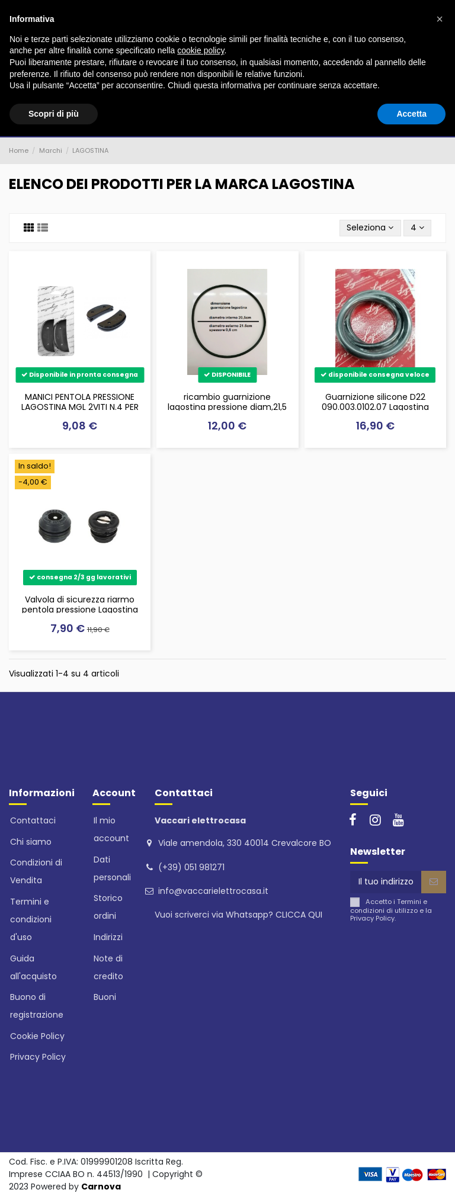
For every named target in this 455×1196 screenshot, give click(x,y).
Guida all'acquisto (33, 967)
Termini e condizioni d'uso (31, 919)
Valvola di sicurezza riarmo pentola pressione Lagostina (80, 604)
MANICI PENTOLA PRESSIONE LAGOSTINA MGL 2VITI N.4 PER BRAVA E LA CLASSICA (80, 407)
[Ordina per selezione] (369, 228)
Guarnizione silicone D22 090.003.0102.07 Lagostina (375, 402)
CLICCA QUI (298, 915)
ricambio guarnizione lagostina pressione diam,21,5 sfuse (227, 407)
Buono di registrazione (36, 1006)
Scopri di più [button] (53, 113)
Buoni (105, 997)
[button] (439, 18)
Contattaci (33, 820)
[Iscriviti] (433, 882)
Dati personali (112, 868)
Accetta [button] (411, 113)
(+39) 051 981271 (191, 867)
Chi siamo (31, 842)
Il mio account (111, 829)
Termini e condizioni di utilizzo (388, 906)
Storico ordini (108, 907)
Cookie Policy (37, 1036)
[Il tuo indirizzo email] (385, 882)
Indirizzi (108, 937)
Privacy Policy (38, 1057)
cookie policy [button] (200, 50)
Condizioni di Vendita (36, 871)
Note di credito (108, 967)
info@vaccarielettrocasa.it (213, 891)
